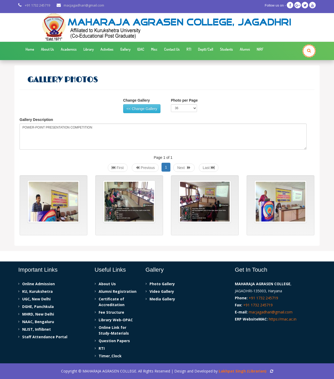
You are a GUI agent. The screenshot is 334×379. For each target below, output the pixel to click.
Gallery (125, 49)
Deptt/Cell (205, 49)
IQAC (140, 49)
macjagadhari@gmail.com (84, 5)
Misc (154, 49)
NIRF (260, 49)
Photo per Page (184, 100)
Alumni (245, 49)
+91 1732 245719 (37, 5)
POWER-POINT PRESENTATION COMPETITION (163, 137)
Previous (145, 168)
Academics (69, 49)
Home (30, 49)
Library (89, 49)
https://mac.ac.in (282, 319)
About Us (47, 49)
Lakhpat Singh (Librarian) (242, 371)
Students (226, 49)
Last (208, 168)
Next (184, 168)
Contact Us (172, 49)
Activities (107, 49)
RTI (189, 49)
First (118, 168)
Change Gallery (136, 100)
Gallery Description (36, 120)
